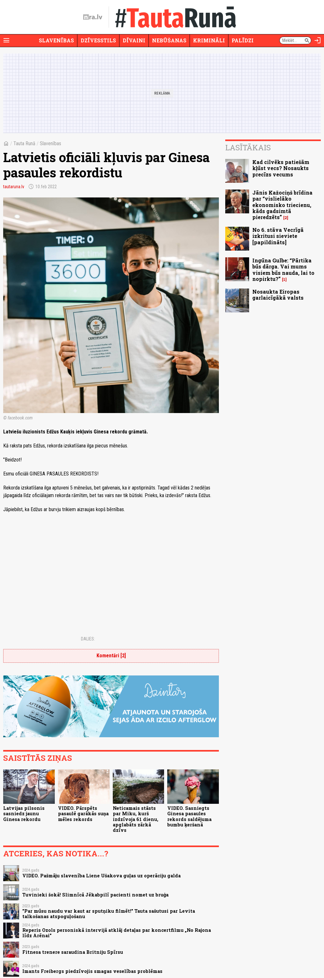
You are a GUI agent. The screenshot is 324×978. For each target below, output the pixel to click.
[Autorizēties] (317, 40)
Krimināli (209, 40)
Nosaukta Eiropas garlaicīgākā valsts (278, 294)
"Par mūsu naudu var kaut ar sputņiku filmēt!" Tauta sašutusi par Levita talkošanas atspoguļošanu (108, 913)
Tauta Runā (24, 143)
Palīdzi (243, 40)
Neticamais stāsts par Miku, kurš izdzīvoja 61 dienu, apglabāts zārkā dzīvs (135, 819)
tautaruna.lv (13, 186)
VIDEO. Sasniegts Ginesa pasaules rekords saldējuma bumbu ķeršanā (189, 816)
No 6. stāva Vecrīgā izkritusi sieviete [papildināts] (278, 235)
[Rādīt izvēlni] (6, 40)
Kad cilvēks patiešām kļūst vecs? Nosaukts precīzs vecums (280, 168)
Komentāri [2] (111, 656)
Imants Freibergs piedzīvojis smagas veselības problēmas (92, 971)
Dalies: (88, 638)
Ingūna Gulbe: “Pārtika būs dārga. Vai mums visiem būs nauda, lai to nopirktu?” (283, 269)
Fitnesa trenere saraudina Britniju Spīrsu (72, 952)
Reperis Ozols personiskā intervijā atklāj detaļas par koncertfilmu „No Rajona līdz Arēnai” (116, 933)
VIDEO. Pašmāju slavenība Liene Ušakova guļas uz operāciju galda (101, 876)
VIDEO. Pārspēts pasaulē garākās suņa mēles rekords (83, 813)
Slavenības (56, 40)
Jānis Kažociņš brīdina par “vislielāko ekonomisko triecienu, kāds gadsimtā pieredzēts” (282, 204)
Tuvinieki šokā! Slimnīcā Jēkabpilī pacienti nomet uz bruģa (95, 895)
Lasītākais (248, 147)
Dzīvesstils (98, 40)
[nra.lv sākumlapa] (92, 17)
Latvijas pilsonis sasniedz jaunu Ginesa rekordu (24, 813)
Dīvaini (134, 40)
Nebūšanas (169, 40)
